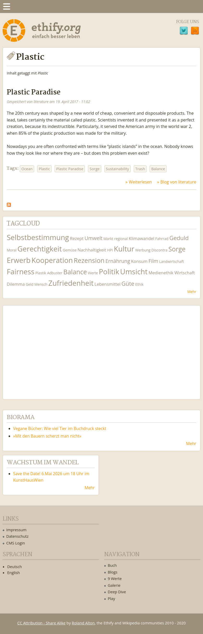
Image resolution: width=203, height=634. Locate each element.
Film (153, 260)
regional (121, 238)
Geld (30, 284)
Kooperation (52, 260)
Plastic (44, 168)
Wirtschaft (184, 273)
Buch (112, 565)
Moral (11, 250)
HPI (110, 250)
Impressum (16, 529)
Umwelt (94, 238)
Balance (158, 168)
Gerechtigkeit (39, 249)
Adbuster (54, 272)
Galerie (114, 585)
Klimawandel (141, 238)
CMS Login (15, 543)
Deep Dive (117, 591)
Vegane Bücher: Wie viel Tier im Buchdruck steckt (59, 428)
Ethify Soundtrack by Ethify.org (45, 348)
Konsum (139, 261)
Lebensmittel (107, 284)
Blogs (112, 572)
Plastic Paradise (34, 92)
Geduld (179, 238)
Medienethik (161, 273)
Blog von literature (178, 182)
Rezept (77, 238)
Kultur (124, 249)
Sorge (94, 168)
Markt (108, 238)
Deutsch (14, 566)
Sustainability (117, 168)
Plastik (40, 272)
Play (111, 598)
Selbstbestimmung (38, 237)
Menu (6, 6)
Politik (109, 271)
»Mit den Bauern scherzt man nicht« (47, 436)
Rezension (89, 260)
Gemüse (70, 250)
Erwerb (18, 260)
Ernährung (117, 260)
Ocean (27, 168)
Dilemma (16, 284)
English (13, 572)
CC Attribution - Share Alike (41, 622)
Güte (128, 283)
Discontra (159, 250)
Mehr (191, 291)
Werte (93, 272)
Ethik (139, 284)
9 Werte (115, 578)
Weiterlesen (140, 182)
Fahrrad (161, 238)
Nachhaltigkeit (92, 250)
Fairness (20, 271)
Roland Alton (83, 622)
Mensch (40, 284)
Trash (140, 168)
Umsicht (134, 271)
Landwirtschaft (171, 261)
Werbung (142, 250)
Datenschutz (17, 536)
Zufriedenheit (71, 283)
